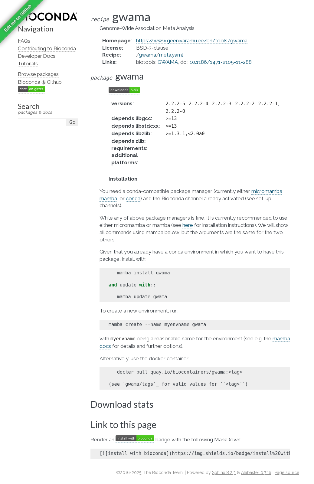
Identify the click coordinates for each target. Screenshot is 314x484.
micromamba (266, 191)
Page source (287, 472)
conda (133, 198)
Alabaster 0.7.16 (256, 472)
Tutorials (28, 63)
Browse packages (38, 74)
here (187, 225)
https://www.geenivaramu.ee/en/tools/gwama (191, 41)
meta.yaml (171, 55)
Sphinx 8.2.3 (224, 472)
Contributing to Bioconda (47, 48)
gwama (147, 55)
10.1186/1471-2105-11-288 (221, 62)
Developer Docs (36, 56)
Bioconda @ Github (40, 82)
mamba (108, 198)
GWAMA (168, 62)
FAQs (24, 41)
